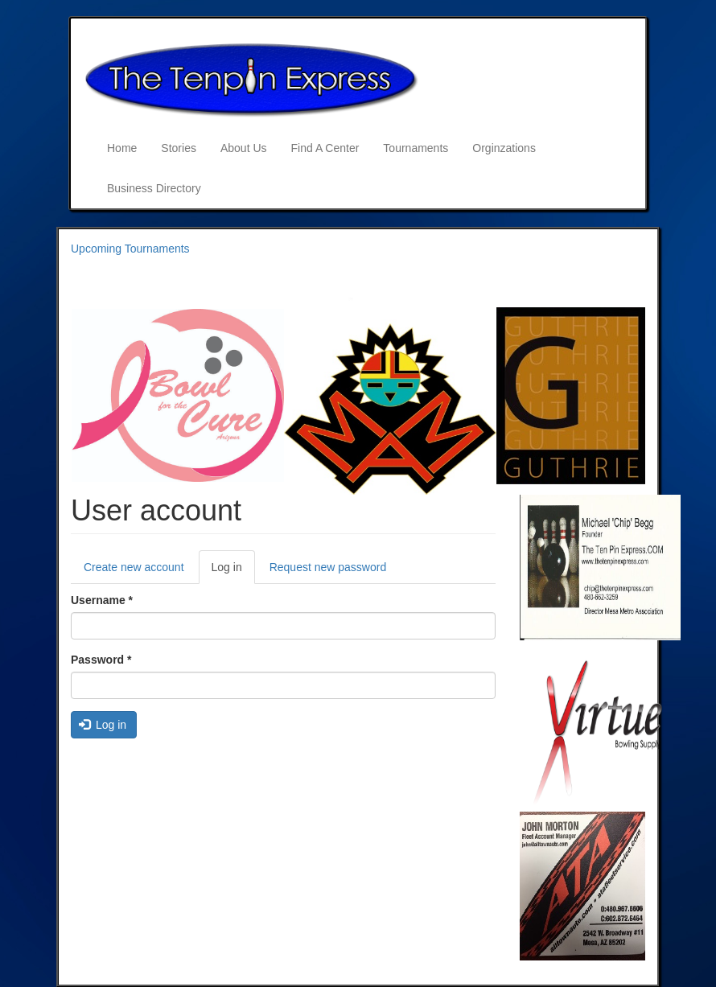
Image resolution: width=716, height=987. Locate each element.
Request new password (328, 567)
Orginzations (504, 148)
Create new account (134, 567)
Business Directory (154, 188)
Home (122, 148)
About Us (243, 148)
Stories (178, 148)
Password (101, 659)
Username (102, 600)
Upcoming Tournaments (130, 248)
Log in (233, 571)
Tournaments (415, 148)
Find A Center (325, 148)
